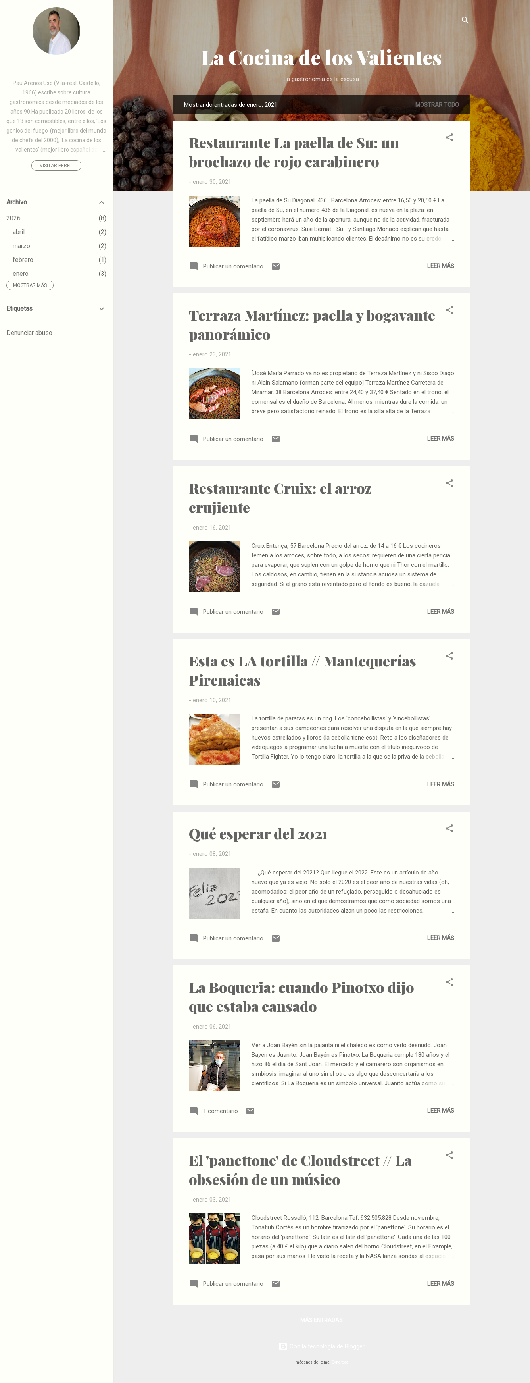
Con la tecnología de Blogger (321, 1346)
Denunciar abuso (29, 333)
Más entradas (321, 1320)
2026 (13, 218)
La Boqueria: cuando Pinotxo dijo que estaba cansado (301, 996)
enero (21, 273)
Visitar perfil (56, 165)
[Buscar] (465, 22)
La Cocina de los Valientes (321, 57)
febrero (23, 260)
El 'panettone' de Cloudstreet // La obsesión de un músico (300, 1169)
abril (19, 232)
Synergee (340, 1362)
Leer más (440, 266)
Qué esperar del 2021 (258, 833)
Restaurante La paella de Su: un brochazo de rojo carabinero (294, 152)
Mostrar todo (437, 104)
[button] (449, 139)
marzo (21, 246)
